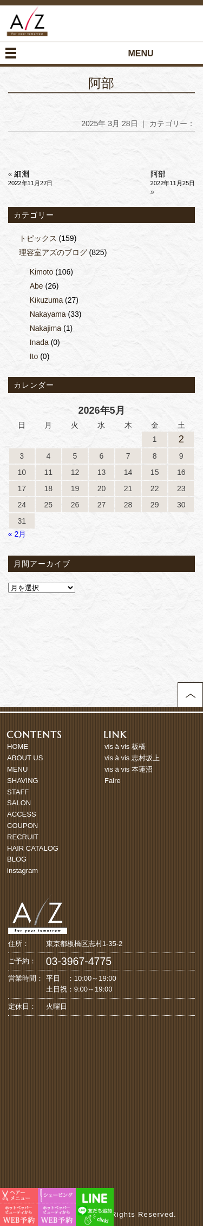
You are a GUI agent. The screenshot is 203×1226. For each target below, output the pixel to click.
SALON (19, 803)
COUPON (22, 825)
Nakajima (45, 328)
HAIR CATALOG (32, 848)
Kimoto (42, 272)
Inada (39, 342)
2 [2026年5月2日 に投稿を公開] (181, 439)
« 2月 (17, 534)
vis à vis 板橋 (125, 746)
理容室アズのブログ (53, 252)
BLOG (17, 859)
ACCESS (21, 814)
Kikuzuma (46, 300)
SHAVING (22, 781)
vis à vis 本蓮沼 (128, 769)
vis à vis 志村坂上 (132, 758)
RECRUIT (22, 837)
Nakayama (48, 314)
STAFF (18, 792)
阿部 (101, 83)
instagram (22, 870)
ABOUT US (25, 758)
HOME (17, 746)
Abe (36, 286)
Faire (112, 781)
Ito (34, 356)
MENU (17, 769)
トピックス (38, 238)
